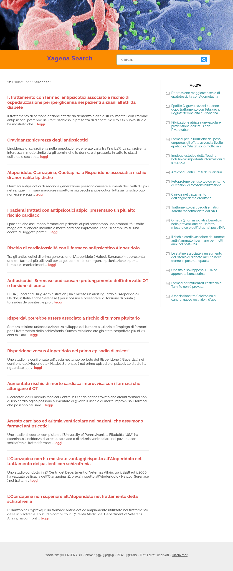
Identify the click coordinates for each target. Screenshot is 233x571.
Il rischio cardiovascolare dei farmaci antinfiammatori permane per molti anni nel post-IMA (198, 240)
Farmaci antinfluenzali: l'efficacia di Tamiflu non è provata (196, 284)
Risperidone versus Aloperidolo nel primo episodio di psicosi (68, 350)
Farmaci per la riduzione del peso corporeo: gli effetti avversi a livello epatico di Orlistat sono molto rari (197, 142)
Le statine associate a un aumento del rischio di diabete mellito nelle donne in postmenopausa (196, 257)
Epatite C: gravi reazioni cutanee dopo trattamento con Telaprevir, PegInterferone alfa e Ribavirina (195, 109)
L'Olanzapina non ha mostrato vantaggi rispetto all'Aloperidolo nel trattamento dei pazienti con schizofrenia (74, 461)
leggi (41, 124)
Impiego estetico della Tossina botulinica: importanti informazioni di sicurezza (198, 159)
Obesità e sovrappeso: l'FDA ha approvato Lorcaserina (194, 272)
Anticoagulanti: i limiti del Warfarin (196, 172)
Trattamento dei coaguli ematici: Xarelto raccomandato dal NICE (195, 209)
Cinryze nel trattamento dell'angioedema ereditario (191, 196)
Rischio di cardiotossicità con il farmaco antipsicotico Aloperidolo (73, 247)
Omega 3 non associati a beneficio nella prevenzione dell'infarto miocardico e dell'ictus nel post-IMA (198, 223)
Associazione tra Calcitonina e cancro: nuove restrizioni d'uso (193, 297)
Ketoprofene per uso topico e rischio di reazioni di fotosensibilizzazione (198, 183)
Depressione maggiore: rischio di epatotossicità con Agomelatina (195, 94)
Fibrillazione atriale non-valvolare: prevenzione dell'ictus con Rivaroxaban (196, 126)
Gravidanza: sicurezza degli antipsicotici (47, 139)
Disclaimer (179, 555)
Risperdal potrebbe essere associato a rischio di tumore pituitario (73, 317)
